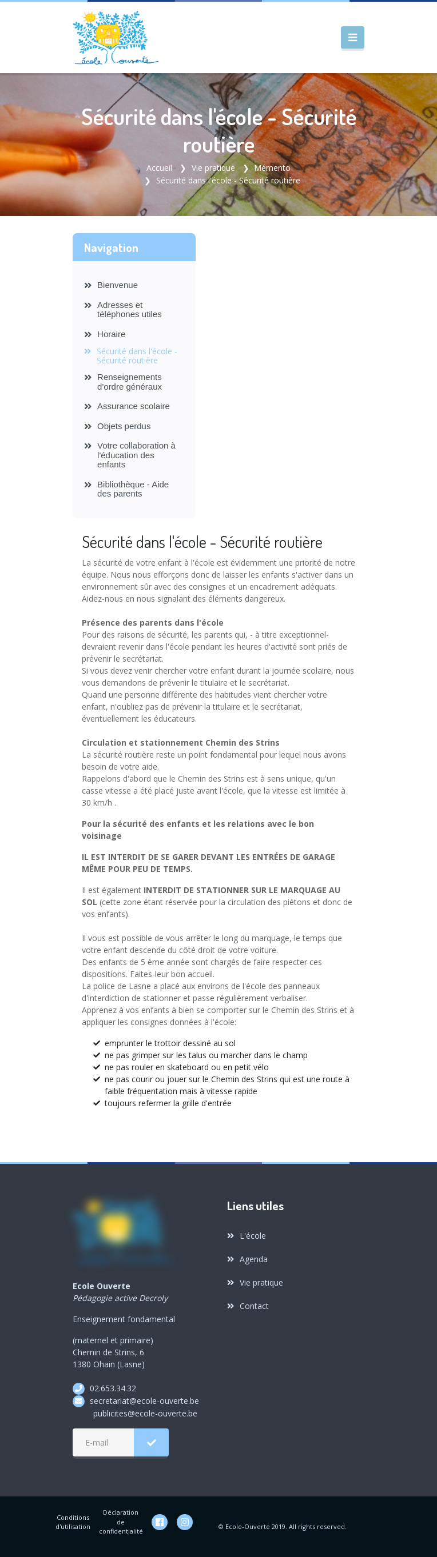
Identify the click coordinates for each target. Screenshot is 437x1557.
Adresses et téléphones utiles (123, 309)
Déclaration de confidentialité (121, 1521)
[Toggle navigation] (352, 37)
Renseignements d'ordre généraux (123, 381)
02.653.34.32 (113, 1388)
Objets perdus (117, 426)
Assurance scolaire (127, 406)
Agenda (247, 1259)
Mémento (272, 167)
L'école (246, 1235)
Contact (248, 1305)
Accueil (159, 167)
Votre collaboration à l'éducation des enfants (130, 455)
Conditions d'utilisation (72, 1522)
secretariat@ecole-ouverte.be (144, 1400)
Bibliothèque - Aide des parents (126, 489)
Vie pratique (213, 167)
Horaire (104, 334)
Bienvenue (111, 285)
